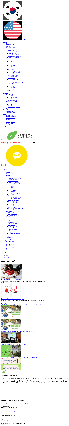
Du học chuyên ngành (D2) (11, 101)
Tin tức (4, 126)
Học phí (10, 105)
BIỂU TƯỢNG (9, 49)
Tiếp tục (2, 282)
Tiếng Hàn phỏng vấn (10, 112)
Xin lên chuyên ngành (10, 122)
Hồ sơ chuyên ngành (12, 103)
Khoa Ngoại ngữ (11, 80)
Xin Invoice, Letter (10, 115)
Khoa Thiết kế (11, 61)
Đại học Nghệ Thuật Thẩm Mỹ (15, 51)
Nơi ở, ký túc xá (9, 91)
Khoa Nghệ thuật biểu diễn (14, 79)
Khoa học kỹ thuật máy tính (14, 72)
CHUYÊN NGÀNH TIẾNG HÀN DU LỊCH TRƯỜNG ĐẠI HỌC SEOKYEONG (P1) (19, 357)
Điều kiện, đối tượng (12, 97)
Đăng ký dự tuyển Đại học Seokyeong (9, 411)
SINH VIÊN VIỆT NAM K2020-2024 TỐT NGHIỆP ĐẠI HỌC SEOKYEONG (17, 331)
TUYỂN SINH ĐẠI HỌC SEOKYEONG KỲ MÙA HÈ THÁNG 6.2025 (16, 317)
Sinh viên (8, 90)
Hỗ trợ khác (8, 124)
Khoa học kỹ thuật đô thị (13, 73)
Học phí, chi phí (11, 98)
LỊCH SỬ (8, 46)
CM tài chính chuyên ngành (14, 107)
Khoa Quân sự (11, 69)
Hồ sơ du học (11, 95)
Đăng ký (2, 424)
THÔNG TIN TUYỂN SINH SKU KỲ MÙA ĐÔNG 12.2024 (13, 344)
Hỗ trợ (4, 114)
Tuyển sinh (5, 93)
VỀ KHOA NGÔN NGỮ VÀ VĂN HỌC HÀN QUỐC (12, 299)
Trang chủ (5, 42)
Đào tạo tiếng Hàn (7, 109)
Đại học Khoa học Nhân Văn (14, 56)
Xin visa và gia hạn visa (11, 116)
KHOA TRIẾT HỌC (12, 83)
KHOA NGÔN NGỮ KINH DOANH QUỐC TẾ (11, 279)
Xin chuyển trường (10, 120)
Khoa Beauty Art (11, 60)
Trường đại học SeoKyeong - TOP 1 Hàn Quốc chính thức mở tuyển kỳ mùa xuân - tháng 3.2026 (21, 304)
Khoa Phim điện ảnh (12, 76)
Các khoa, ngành (9, 58)
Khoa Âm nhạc (11, 78)
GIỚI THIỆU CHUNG (10, 44)
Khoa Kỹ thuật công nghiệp (14, 66)
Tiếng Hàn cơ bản (9, 111)
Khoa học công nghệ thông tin (14, 71)
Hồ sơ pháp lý (9, 85)
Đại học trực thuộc (10, 50)
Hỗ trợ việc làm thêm (10, 118)
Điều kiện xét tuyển (12, 104)
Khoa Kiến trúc (11, 62)
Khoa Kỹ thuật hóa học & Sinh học (15, 82)
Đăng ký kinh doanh (12, 87)
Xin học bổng (9, 119)
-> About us (3, 385)
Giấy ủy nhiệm (11, 86)
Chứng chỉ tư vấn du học (13, 89)
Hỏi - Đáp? (5, 127)
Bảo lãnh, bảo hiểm (10, 123)
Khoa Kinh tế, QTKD (12, 64)
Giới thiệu (5, 43)
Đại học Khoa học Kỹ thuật (14, 57)
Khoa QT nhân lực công (13, 68)
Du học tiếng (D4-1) (10, 94)
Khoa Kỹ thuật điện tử (13, 75)
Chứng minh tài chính (12, 100)
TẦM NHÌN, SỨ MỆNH (11, 47)
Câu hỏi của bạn (4, 423)
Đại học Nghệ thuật (12, 53)
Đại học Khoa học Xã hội (13, 54)
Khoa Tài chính (11, 65)
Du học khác (8, 108)
